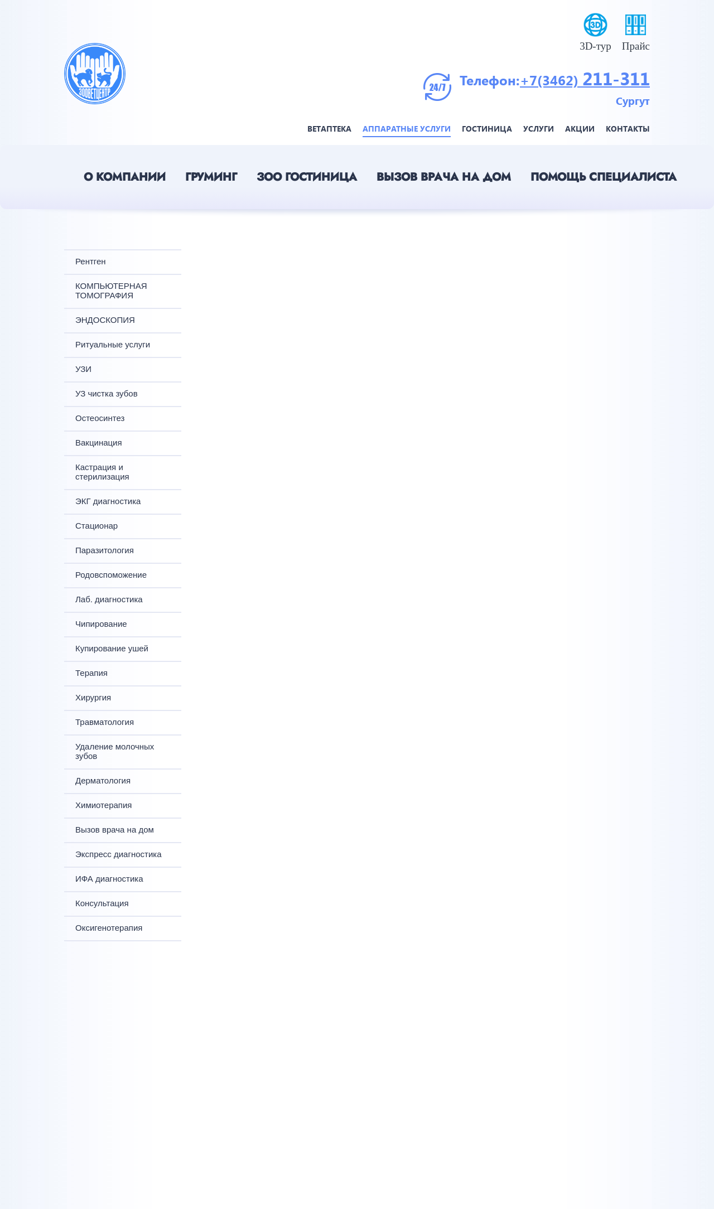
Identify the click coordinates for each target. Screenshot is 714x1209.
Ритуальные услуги (112, 344)
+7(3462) (551, 80)
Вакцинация (98, 442)
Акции (580, 128)
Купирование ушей (111, 648)
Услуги (538, 128)
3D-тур (595, 46)
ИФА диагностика (109, 878)
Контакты (628, 128)
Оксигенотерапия (108, 927)
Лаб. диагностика (109, 599)
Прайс (636, 46)
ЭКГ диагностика (108, 501)
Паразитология (104, 550)
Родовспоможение (111, 574)
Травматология (104, 722)
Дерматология (103, 780)
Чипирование (101, 623)
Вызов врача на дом (444, 177)
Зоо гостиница (307, 177)
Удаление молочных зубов (114, 751)
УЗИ (83, 369)
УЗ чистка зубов (106, 393)
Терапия (91, 673)
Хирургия (93, 697)
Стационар (96, 525)
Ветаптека (329, 128)
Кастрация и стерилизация (102, 471)
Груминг (211, 177)
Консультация (102, 903)
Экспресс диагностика (118, 854)
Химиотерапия (103, 805)
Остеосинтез (99, 418)
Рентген (90, 261)
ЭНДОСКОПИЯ (105, 320)
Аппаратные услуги (407, 128)
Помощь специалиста (603, 177)
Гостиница (487, 128)
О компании (125, 177)
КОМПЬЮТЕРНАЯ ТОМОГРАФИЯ (111, 290)
